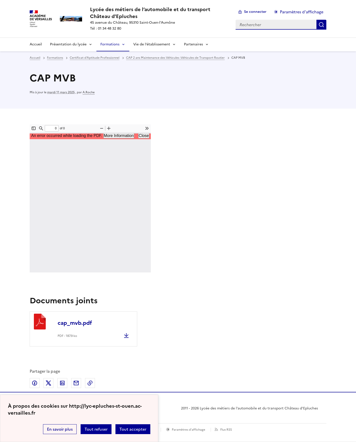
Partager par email (76, 383)
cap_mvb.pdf (75, 323)
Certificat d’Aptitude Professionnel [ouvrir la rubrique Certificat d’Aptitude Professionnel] (94, 58)
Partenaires (193, 44)
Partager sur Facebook (35, 383)
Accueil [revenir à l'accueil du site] (35, 58)
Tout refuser (96, 429)
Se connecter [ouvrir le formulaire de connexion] (255, 11)
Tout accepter (132, 429)
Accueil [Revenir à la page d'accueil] (36, 44)
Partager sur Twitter (48, 383)
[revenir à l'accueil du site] (159, 13)
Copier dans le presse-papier (90, 383)
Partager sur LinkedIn (62, 383)
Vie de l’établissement (151, 44)
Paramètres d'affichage (188, 429)
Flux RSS (226, 429)
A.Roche (89, 92)
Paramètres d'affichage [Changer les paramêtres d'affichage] (301, 12)
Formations (109, 44)
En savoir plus (60, 429)
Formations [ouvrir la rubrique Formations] (55, 58)
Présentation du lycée (68, 44)
